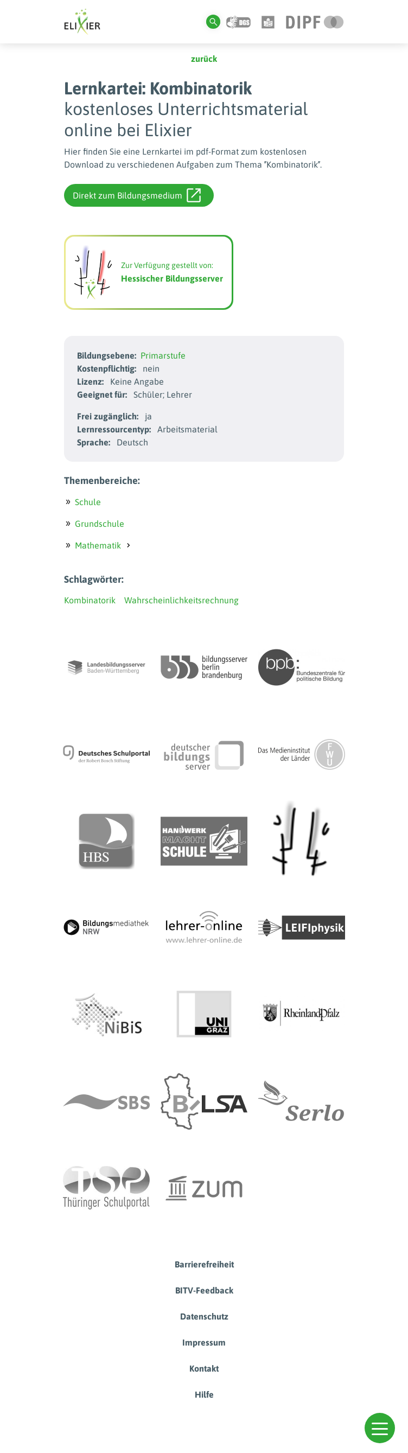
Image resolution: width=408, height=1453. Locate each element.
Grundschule (99, 523)
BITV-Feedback (204, 1290)
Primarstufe (163, 355)
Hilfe (204, 1394)
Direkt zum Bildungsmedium (137, 195)
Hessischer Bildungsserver (172, 278)
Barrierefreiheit (204, 1264)
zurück (204, 58)
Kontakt (204, 1368)
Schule (88, 502)
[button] (380, 1428)
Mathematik (98, 545)
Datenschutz (204, 1316)
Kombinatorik (90, 600)
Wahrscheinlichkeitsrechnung (181, 600)
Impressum (204, 1342)
